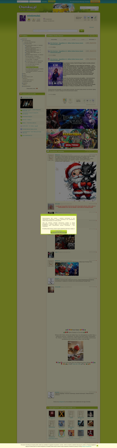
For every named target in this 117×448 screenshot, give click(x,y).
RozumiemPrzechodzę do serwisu (58, 231)
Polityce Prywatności (86, 446)
